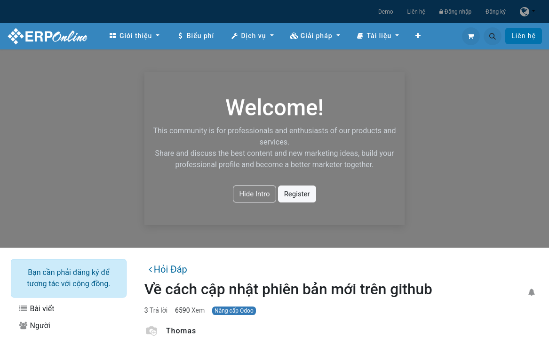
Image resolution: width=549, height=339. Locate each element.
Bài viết (36, 308)
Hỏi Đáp (168, 269)
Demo (385, 11)
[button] (492, 36)
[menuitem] (134, 36)
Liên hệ (416, 11)
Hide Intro (254, 194)
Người (34, 325)
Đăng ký (495, 11)
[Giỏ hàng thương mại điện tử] (471, 36)
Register (297, 194)
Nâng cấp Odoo (234, 310)
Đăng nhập (455, 11)
